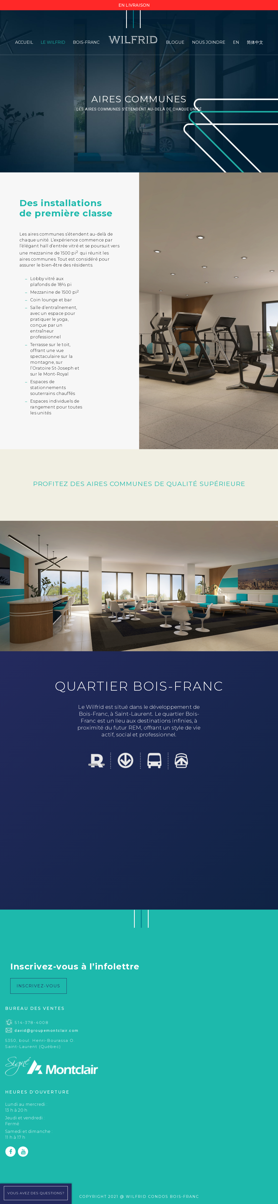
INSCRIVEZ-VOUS (38, 986)
